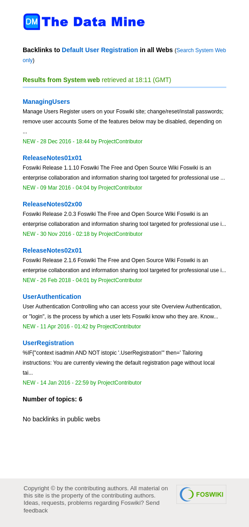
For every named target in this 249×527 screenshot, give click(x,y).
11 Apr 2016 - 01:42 (64, 326)
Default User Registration (100, 50)
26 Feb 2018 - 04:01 (64, 280)
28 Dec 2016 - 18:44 (65, 141)
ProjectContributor (120, 141)
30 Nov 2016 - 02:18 (65, 234)
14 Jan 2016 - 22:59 (64, 383)
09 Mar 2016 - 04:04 (64, 188)
